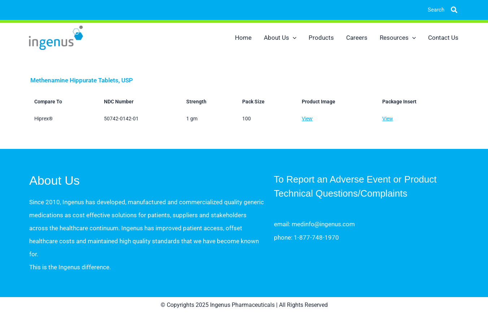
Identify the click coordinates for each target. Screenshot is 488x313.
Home (243, 37)
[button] (448, 9)
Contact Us (443, 37)
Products (321, 37)
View (307, 118)
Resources (398, 38)
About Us (280, 38)
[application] (292, 38)
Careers (356, 37)
